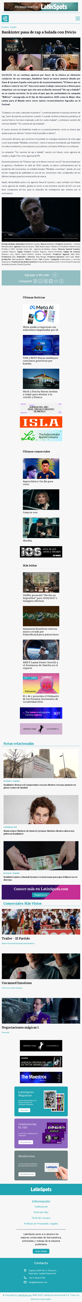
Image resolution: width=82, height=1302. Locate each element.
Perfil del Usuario (41, 1218)
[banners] (41, 6)
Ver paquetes (25, 1142)
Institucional (41, 1206)
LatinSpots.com (25, 1295)
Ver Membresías (27, 1174)
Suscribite (24, 1110)
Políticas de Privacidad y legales (41, 1223)
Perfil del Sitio (41, 1212)
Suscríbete (41, 1251)
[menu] (78, 19)
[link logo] (5, 18)
